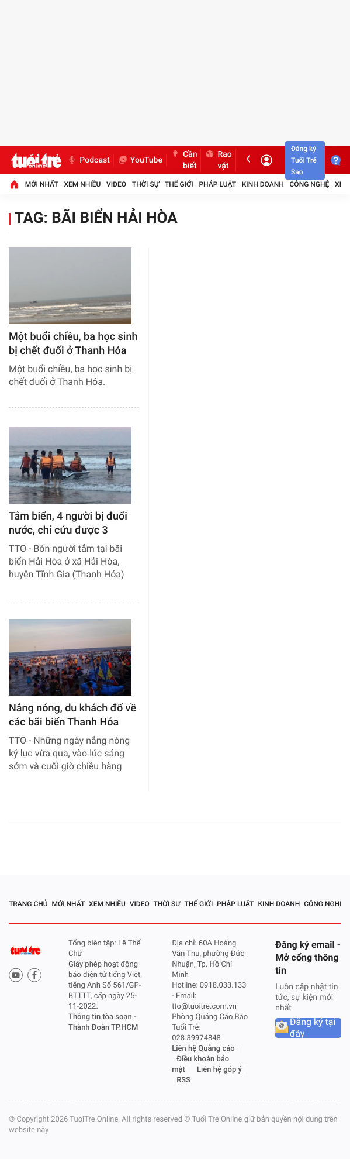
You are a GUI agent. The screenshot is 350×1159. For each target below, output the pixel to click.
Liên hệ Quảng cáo (203, 1048)
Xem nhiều (82, 184)
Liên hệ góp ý (219, 1069)
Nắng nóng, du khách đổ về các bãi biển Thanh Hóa (72, 715)
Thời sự (145, 184)
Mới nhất (41, 184)
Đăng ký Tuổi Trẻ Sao (304, 160)
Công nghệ (310, 184)
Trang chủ (28, 904)
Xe (339, 184)
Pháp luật (217, 184)
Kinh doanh (263, 184)
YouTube (139, 160)
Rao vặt (218, 160)
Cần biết (183, 160)
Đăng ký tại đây (313, 1028)
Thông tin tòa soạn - (102, 1017)
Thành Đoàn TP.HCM (103, 1027)
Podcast (88, 160)
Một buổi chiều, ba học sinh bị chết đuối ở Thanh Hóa (73, 344)
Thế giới (179, 184)
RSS (183, 1080)
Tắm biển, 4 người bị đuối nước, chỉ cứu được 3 (68, 523)
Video (116, 184)
